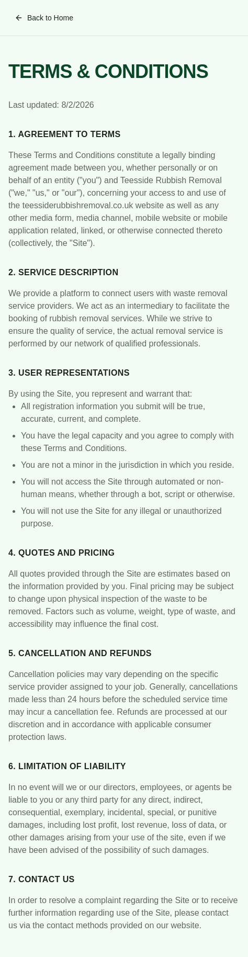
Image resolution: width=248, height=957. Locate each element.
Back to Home (44, 18)
